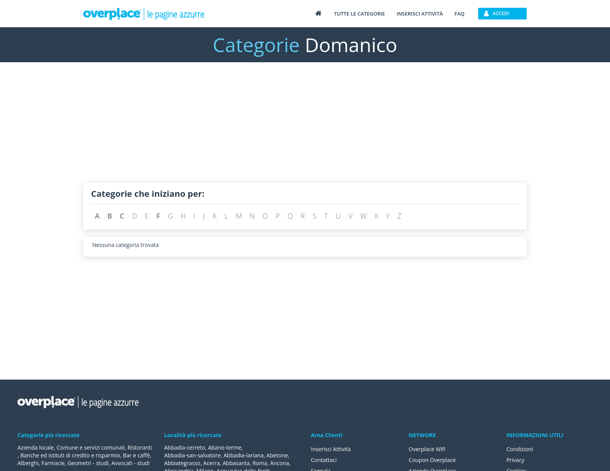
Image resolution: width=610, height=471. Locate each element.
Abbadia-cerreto (184, 447)
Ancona (279, 463)
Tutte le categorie (359, 13)
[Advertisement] (305, 128)
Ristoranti (140, 447)
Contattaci (324, 460)
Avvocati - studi (130, 463)
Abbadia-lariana (244, 455)
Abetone (277, 455)
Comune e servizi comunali (90, 447)
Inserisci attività (419, 13)
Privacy (515, 460)
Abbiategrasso (182, 463)
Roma (259, 463)
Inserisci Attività (331, 449)
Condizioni (520, 449)
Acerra (211, 463)
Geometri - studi (88, 463)
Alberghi (28, 463)
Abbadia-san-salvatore (192, 455)
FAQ (459, 13)
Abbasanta (236, 463)
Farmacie (53, 463)
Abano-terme (225, 447)
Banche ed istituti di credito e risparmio (70, 455)
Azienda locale (36, 447)
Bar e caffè (136, 455)
